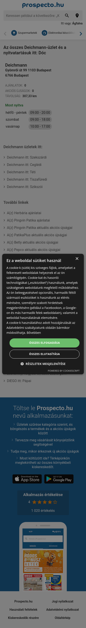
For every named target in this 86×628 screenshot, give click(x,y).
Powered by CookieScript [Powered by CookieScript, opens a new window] (64, 370)
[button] (43, 364)
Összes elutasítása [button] (44, 354)
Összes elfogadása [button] (44, 343)
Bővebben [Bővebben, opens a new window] (34, 333)
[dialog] (43, 314)
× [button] (76, 258)
